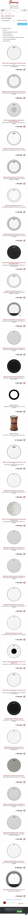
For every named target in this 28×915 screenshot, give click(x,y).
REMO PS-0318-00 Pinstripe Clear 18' (14, 205)
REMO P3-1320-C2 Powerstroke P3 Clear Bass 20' (14, 91)
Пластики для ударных (7, 33)
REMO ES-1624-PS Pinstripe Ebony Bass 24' (14, 376)
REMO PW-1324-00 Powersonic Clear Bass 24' (14, 319)
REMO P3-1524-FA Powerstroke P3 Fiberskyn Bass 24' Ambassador (14, 520)
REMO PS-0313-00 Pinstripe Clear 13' (14, 291)
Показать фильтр (22, 24)
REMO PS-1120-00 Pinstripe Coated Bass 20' (14, 804)
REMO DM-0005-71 (14, 405)
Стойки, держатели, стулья (8, 35)
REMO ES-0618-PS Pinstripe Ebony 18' (14, 718)
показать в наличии (22, 20)
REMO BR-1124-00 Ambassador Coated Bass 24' (14, 576)
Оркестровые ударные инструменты (10, 32)
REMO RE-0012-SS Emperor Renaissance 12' (14, 775)
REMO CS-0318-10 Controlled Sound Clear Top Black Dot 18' (14, 662)
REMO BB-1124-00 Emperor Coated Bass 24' (14, 547)
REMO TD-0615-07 (14, 433)
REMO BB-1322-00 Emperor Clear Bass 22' (14, 861)
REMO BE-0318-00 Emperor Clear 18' (14, 633)
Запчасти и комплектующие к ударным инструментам (13, 37)
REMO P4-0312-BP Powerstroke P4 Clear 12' (14, 148)
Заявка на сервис (14, 8)
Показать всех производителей (14, 899)
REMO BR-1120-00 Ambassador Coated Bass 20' (14, 348)
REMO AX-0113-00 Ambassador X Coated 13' (14, 832)
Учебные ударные (6, 40)
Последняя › (21, 903)
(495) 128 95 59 (14, 6)
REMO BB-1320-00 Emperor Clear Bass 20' (14, 604)
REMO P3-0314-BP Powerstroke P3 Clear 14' (14, 234)
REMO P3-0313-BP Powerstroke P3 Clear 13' (14, 177)
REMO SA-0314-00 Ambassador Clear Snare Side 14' (14, 64)
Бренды (1, 13)
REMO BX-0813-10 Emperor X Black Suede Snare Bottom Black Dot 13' (14, 263)
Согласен (19, 911)
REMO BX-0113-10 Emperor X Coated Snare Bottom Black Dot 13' (14, 121)
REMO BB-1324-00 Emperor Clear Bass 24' (14, 490)
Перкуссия (5, 30)
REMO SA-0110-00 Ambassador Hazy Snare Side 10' (14, 463)
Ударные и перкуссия (7, 28)
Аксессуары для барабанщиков (9, 39)
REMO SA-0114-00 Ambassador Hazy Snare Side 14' (14, 691)
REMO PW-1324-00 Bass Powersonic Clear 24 (14, 889)
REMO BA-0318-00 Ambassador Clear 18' (14, 747)
